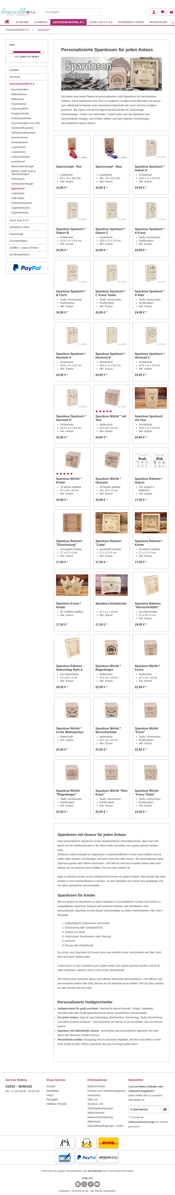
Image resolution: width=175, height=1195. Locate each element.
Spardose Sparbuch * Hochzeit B (110, 355)
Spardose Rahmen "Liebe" (108, 542)
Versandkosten (95, 1171)
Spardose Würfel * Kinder (69, 480)
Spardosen (18, 188)
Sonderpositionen (19, 254)
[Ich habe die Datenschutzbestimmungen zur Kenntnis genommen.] (130, 1117)
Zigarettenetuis (19, 212)
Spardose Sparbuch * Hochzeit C (150, 355)
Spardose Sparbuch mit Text (149, 418)
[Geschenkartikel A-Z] (68, 22)
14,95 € (24, 56)
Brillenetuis (17, 99)
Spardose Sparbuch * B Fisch (71, 293)
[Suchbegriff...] (73, 12)
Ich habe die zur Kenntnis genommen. (148, 1122)
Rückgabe (52, 1099)
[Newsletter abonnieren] (165, 1109)
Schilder (14, 70)
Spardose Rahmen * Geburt (149, 480)
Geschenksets (19, 137)
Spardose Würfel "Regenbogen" (68, 792)
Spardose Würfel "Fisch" (146, 730)
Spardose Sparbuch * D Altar (150, 293)
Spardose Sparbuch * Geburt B (71, 231)
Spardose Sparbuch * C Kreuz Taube (110, 293)
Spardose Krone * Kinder (68, 605)
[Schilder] (22, 22)
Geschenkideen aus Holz (25, 123)
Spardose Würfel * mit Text (110, 418)
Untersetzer (18, 193)
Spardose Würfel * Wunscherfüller (108, 730)
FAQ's (50, 1095)
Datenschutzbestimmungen (142, 1122)
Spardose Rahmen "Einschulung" (69, 542)
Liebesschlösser (20, 156)
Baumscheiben (19, 89)
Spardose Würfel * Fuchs (147, 667)
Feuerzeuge (16, 233)
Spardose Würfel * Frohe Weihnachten (69, 730)
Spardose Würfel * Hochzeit (108, 480)
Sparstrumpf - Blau (108, 166)
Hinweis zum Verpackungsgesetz (106, 1090)
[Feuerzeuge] (158, 22)
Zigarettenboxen (20, 207)
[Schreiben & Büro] (131, 22)
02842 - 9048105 (19, 1086)
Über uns (93, 1099)
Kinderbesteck (19, 142)
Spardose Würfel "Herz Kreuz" (111, 792)
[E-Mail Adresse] (145, 1109)
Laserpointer (18, 147)
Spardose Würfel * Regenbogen (108, 667)
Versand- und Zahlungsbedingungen (100, 1106)
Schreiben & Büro (19, 227)
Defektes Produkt (56, 1103)
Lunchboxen (18, 161)
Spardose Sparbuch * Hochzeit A (71, 355)
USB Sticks (17, 198)
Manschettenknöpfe (22, 166)
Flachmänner (18, 103)
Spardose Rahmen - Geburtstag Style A (70, 667)
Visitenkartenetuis (21, 202)
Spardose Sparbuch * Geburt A (150, 168)
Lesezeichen (18, 151)
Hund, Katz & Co (19, 220)
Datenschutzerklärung (100, 1117)
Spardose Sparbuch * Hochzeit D (71, 418)
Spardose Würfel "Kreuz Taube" (146, 792)
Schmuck (14, 76)
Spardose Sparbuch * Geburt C (110, 231)
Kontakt (51, 1086)
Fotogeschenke (20, 113)
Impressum (94, 1095)
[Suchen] (99, 12)
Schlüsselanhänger (22, 183)
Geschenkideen (18, 240)
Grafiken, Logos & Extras (23, 247)
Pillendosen (18, 178)
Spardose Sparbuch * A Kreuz (150, 231)
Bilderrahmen (19, 94)
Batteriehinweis (96, 1086)
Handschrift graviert (22, 127)
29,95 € (35, 56)
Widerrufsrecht (96, 1112)
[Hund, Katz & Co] (101, 22)
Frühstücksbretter (21, 118)
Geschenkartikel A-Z (21, 83)
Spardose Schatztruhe (111, 603)
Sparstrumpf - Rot (68, 166)
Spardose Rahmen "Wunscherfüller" (148, 605)
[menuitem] (73, 11)
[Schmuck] (40, 22)
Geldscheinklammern (23, 132)
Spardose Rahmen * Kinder (149, 542)
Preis (12, 45)
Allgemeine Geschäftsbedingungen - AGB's (106, 1123)
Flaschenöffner (19, 108)
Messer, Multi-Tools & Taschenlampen (23, 173)
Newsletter (53, 1090)
